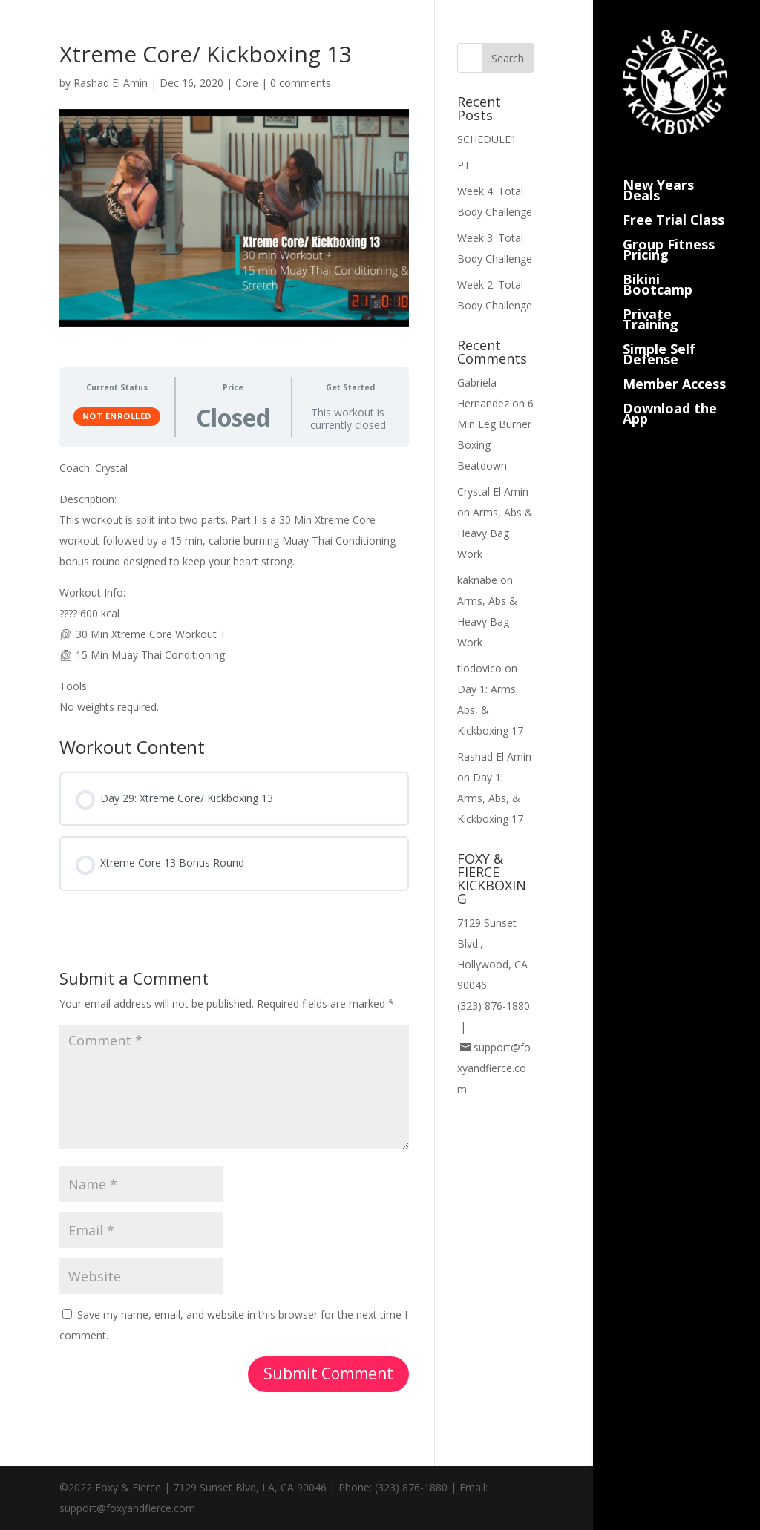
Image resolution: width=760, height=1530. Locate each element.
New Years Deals (658, 173)
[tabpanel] (234, 588)
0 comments (300, 83)
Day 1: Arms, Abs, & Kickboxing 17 (490, 798)
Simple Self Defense (659, 337)
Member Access (674, 367)
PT (464, 165)
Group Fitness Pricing (669, 232)
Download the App (670, 396)
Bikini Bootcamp (657, 267)
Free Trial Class (673, 203)
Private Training (650, 302)
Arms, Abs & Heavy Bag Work (495, 533)
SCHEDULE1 (487, 139)
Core (246, 83)
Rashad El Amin (110, 83)
